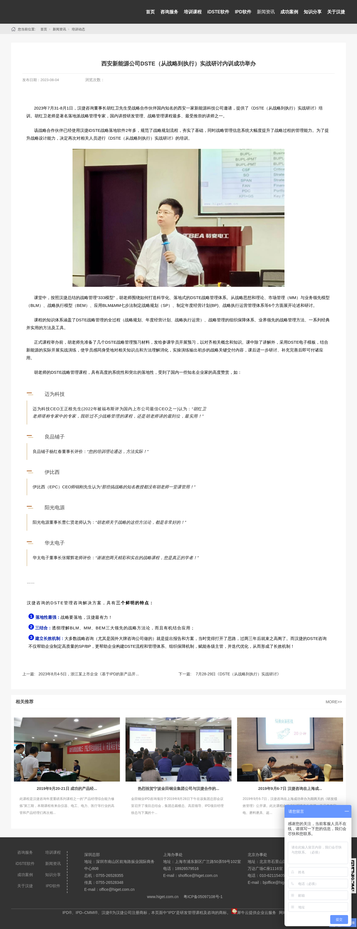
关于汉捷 (336, 11)
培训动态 (78, 29)
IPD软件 (243, 11)
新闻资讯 (266, 11)
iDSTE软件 (218, 11)
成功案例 (289, 11)
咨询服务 (169, 11)
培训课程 (193, 11)
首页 (150, 11)
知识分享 (313, 11)
